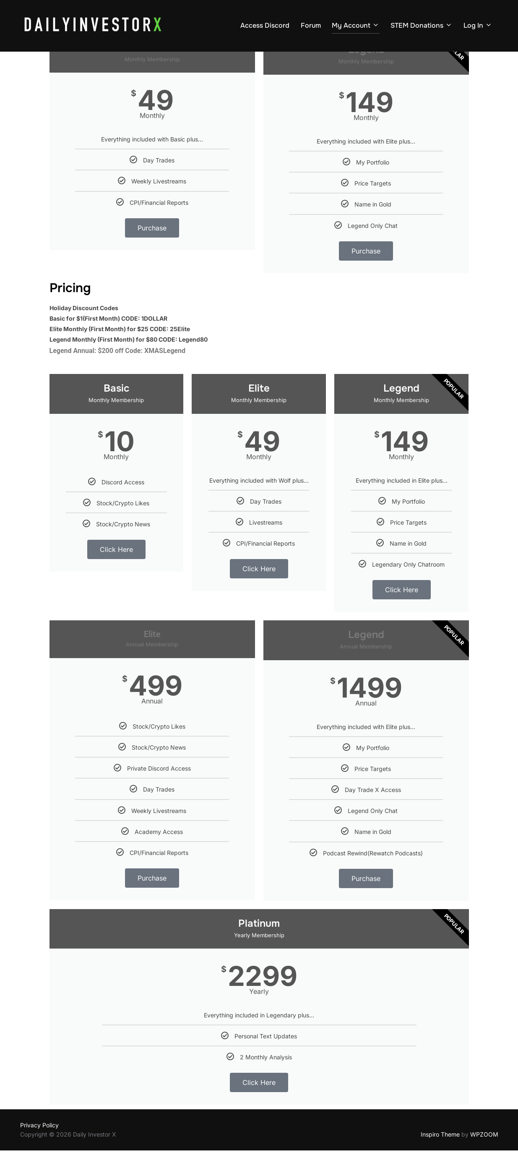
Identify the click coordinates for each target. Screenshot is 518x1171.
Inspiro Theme (440, 1154)
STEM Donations (421, 25)
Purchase (152, 248)
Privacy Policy (39, 1145)
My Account (356, 25)
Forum (311, 25)
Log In (477, 25)
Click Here (116, 570)
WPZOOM (484, 1154)
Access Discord (264, 25)
